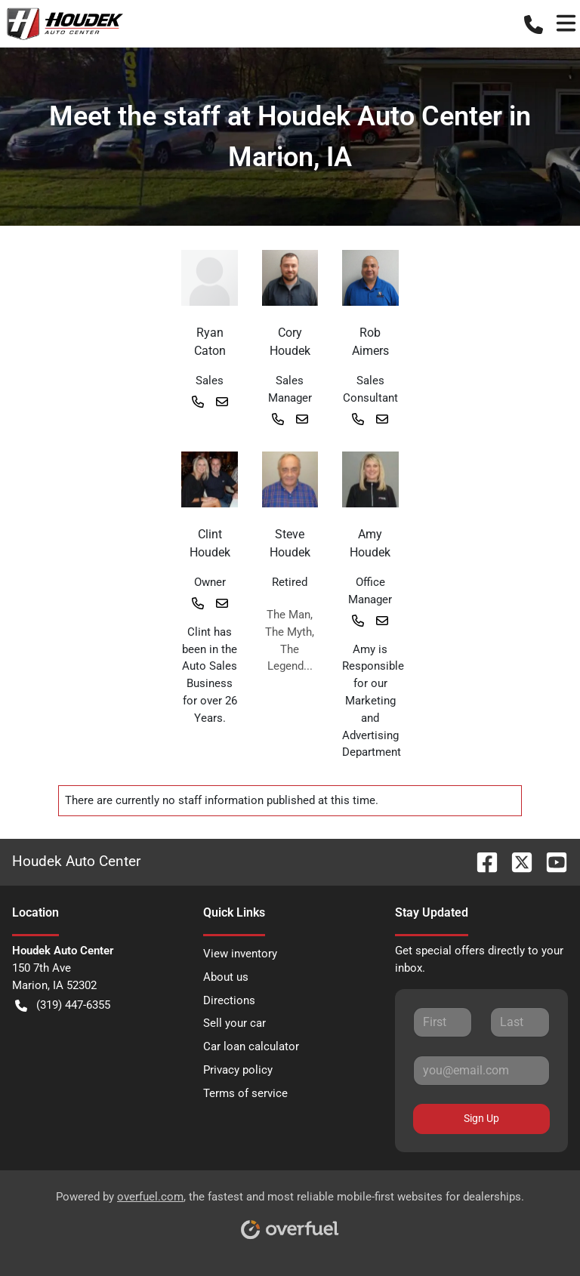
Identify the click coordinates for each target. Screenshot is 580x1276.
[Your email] (481, 1071)
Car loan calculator (251, 1046)
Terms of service (245, 1093)
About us (225, 977)
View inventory (240, 953)
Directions (229, 1000)
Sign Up (481, 1118)
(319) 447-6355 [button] (62, 1005)
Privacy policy (238, 1070)
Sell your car (234, 1023)
